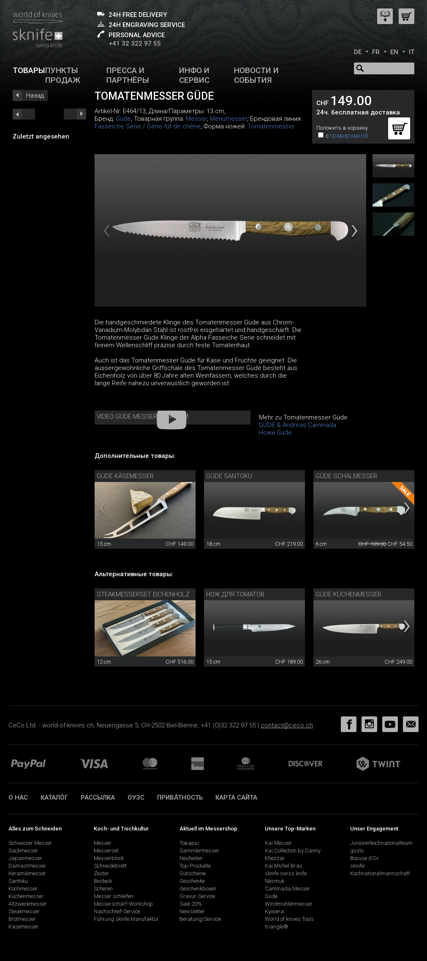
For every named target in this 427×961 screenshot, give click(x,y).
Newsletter (192, 911)
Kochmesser (23, 888)
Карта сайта (236, 797)
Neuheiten (191, 858)
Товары (29, 70)
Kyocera (274, 911)
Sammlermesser (199, 850)
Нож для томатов (235, 594)
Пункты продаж (62, 75)
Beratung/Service (200, 919)
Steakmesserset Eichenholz (143, 594)
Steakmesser (24, 911)
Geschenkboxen (198, 888)
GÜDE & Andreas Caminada (297, 425)
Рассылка (98, 797)
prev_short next (75, 114)
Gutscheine (193, 873)
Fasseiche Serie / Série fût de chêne (148, 126)
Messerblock (109, 858)
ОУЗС (136, 797)
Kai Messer (278, 843)
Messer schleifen (113, 896)
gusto (357, 850)
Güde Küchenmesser (348, 594)
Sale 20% (191, 904)
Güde (123, 119)
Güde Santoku (229, 476)
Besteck (103, 881)
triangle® (276, 926)
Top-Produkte (195, 866)
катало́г (54, 797)
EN (394, 52)
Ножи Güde (275, 432)
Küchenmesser (26, 896)
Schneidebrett (110, 866)
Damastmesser (27, 866)
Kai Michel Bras (283, 866)
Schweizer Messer (30, 843)
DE (358, 52)
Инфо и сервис (194, 75)
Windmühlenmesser (289, 904)
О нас (18, 797)
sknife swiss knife (286, 873)
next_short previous (24, 114)
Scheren (103, 888)
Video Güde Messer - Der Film (142, 416)
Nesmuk (274, 881)
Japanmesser (25, 858)
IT (411, 52)
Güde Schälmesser (346, 476)
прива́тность (180, 797)
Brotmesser (22, 919)
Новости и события (256, 75)
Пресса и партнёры (127, 75)
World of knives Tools (289, 919)
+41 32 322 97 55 (135, 43)
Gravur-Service (197, 896)
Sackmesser (23, 850)
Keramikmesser (27, 873)
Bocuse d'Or (364, 858)
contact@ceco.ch (287, 725)
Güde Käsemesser (125, 476)
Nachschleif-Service (117, 911)
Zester (101, 873)
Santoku (18, 881)
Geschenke (192, 881)
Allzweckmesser (27, 904)
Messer (196, 119)
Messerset (106, 850)
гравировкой (349, 135)
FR (376, 52)
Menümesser (228, 119)
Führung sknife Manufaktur (126, 919)
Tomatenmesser (271, 126)
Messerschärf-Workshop (123, 904)
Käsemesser (23, 926)
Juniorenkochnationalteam (381, 843)
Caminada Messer (287, 888)
